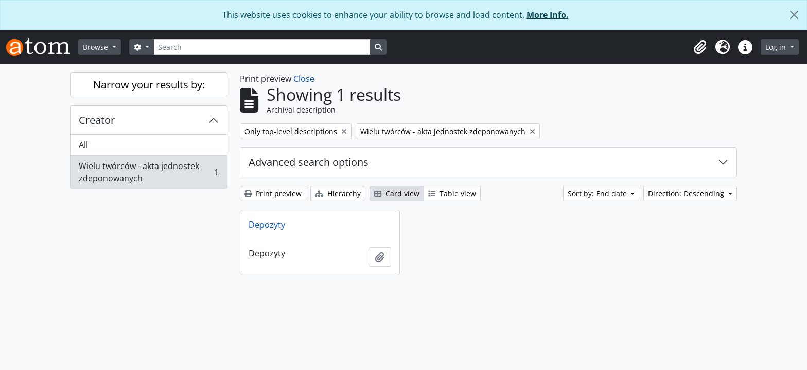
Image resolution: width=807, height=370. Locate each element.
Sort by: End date (598, 193)
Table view (452, 193)
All (83, 145)
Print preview (273, 193)
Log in (776, 47)
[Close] (794, 15)
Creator (97, 120)
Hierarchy (338, 193)
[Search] (262, 47)
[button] (700, 47)
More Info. (548, 15)
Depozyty (267, 224)
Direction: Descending (687, 193)
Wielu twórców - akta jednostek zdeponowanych (148, 172)
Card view (396, 193)
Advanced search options (309, 162)
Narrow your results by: (149, 84)
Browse (96, 47)
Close (303, 78)
